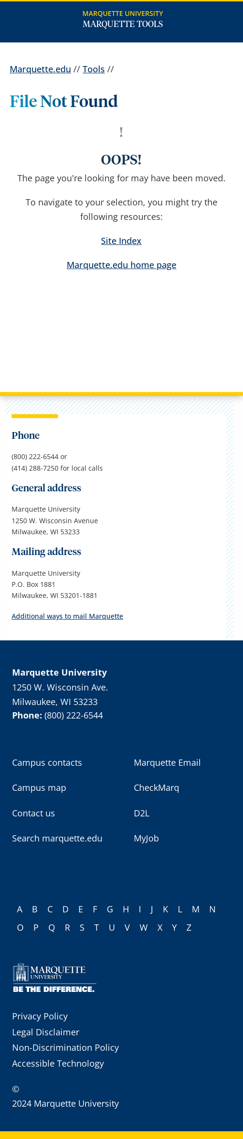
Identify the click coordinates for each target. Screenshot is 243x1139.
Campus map (39, 787)
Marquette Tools (123, 24)
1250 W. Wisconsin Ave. (60, 687)
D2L (141, 813)
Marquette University (123, 13)
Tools (94, 69)
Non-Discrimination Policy (65, 1047)
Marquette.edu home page (121, 265)
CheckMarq (156, 787)
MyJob (146, 838)
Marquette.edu (40, 69)
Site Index (121, 240)
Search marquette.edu (57, 838)
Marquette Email (167, 762)
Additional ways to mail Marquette (67, 616)
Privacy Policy (40, 1016)
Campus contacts (47, 762)
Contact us (33, 813)
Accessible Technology (58, 1063)
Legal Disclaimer (45, 1032)
